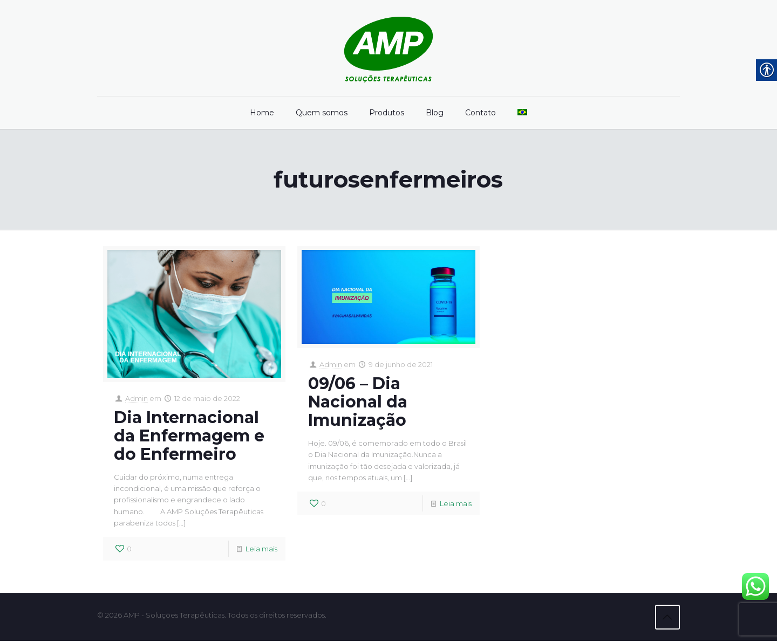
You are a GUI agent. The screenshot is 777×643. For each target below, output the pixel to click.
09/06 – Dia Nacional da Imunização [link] (357, 402)
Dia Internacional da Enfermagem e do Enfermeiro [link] (189, 436)
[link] (388, 48)
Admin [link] (136, 399)
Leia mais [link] (261, 551)
